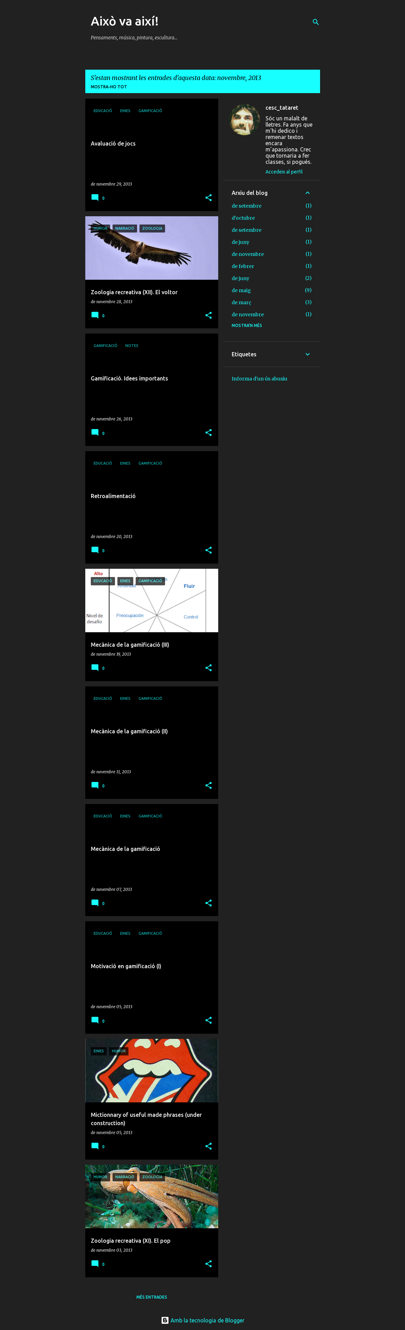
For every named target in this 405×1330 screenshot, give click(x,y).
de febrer (243, 266)
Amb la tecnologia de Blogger (202, 1320)
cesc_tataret (282, 108)
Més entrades (151, 1297)
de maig (241, 290)
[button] (208, 198)
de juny (240, 242)
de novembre (248, 254)
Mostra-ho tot (109, 87)
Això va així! (125, 21)
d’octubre (243, 218)
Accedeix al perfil (284, 172)
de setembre (246, 206)
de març (241, 302)
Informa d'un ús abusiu (259, 379)
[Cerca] (316, 22)
